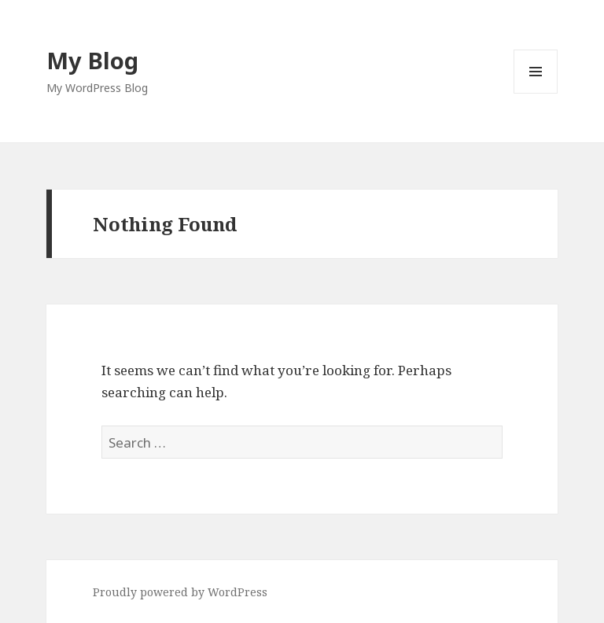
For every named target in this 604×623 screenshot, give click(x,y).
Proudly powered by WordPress (180, 591)
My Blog (92, 60)
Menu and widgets (536, 93)
